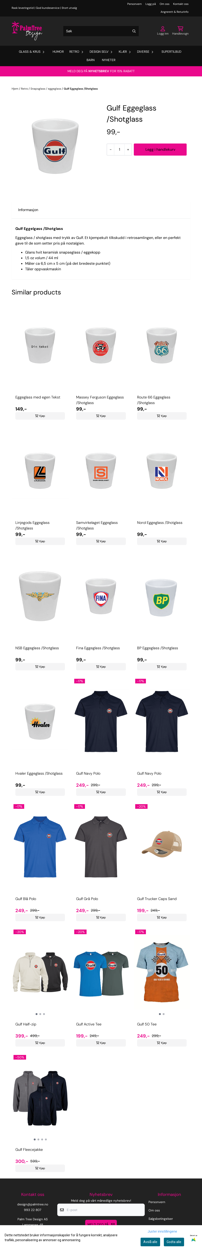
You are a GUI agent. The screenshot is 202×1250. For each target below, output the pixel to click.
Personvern (134, 4)
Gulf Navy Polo (88, 773)
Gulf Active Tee (88, 1024)
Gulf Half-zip (25, 1024)
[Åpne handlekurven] (180, 31)
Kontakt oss (181, 4)
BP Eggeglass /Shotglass (157, 648)
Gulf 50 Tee (147, 1024)
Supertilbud (171, 52)
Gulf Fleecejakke (29, 1149)
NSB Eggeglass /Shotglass (37, 648)
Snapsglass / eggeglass (46, 89)
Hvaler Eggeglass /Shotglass (39, 773)
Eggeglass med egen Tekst (37, 397)
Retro (25, 89)
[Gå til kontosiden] (162, 31)
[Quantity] (119, 149)
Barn (90, 60)
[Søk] (101, 31)
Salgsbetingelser (160, 1219)
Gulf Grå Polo (87, 898)
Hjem (15, 89)
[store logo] (27, 31)
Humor (58, 52)
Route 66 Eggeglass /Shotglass (153, 400)
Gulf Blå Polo (25, 898)
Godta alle (174, 1242)
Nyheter (108, 60)
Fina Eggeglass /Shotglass (98, 648)
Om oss (164, 4)
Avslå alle (150, 1242)
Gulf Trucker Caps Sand (157, 898)
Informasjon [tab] (28, 209)
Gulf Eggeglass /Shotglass (81, 89)
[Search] (134, 31)
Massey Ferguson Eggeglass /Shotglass (100, 400)
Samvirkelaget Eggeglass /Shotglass (97, 525)
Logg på (150, 4)
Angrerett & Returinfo (175, 12)
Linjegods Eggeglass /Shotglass (32, 525)
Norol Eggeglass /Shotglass (159, 522)
